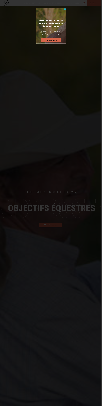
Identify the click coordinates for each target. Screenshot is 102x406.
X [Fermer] (65, 9)
